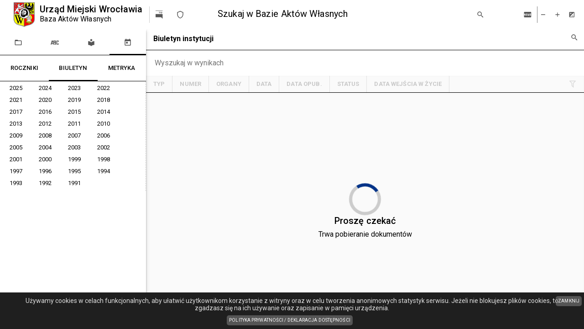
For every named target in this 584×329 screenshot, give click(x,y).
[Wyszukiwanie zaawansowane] (574, 37)
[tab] (18, 42)
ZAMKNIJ (568, 300)
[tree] (73, 136)
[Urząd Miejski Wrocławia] (78, 14)
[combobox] (343, 14)
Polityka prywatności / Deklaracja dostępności (291, 320)
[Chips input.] (196, 63)
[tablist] (73, 42)
